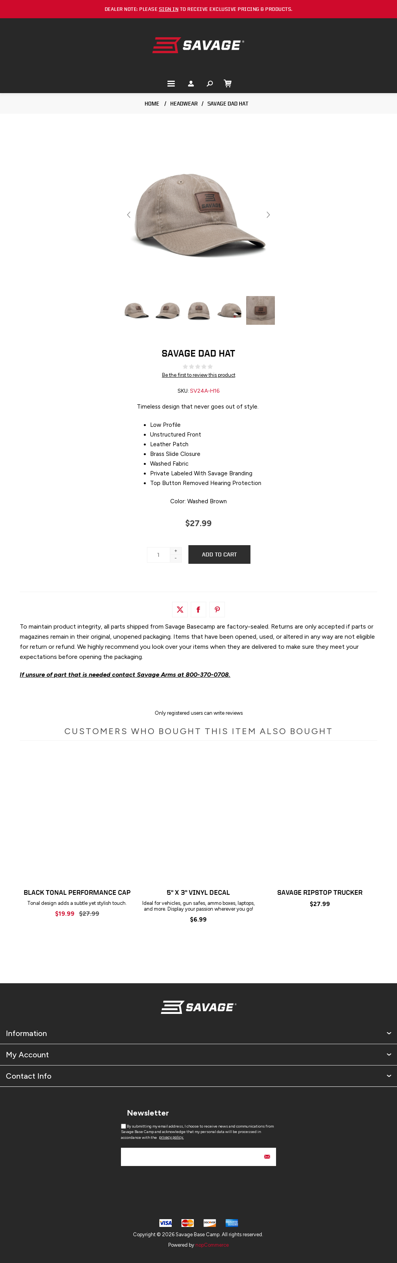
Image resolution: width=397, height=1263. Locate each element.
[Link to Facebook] (198, 609)
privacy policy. (171, 1137)
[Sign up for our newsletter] (198, 1157)
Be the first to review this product (198, 375)
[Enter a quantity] (158, 555)
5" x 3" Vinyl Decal (198, 892)
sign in (169, 9)
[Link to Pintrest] (217, 609)
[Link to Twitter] (180, 609)
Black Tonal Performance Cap (77, 892)
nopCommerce (212, 1245)
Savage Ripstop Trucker (319, 892)
